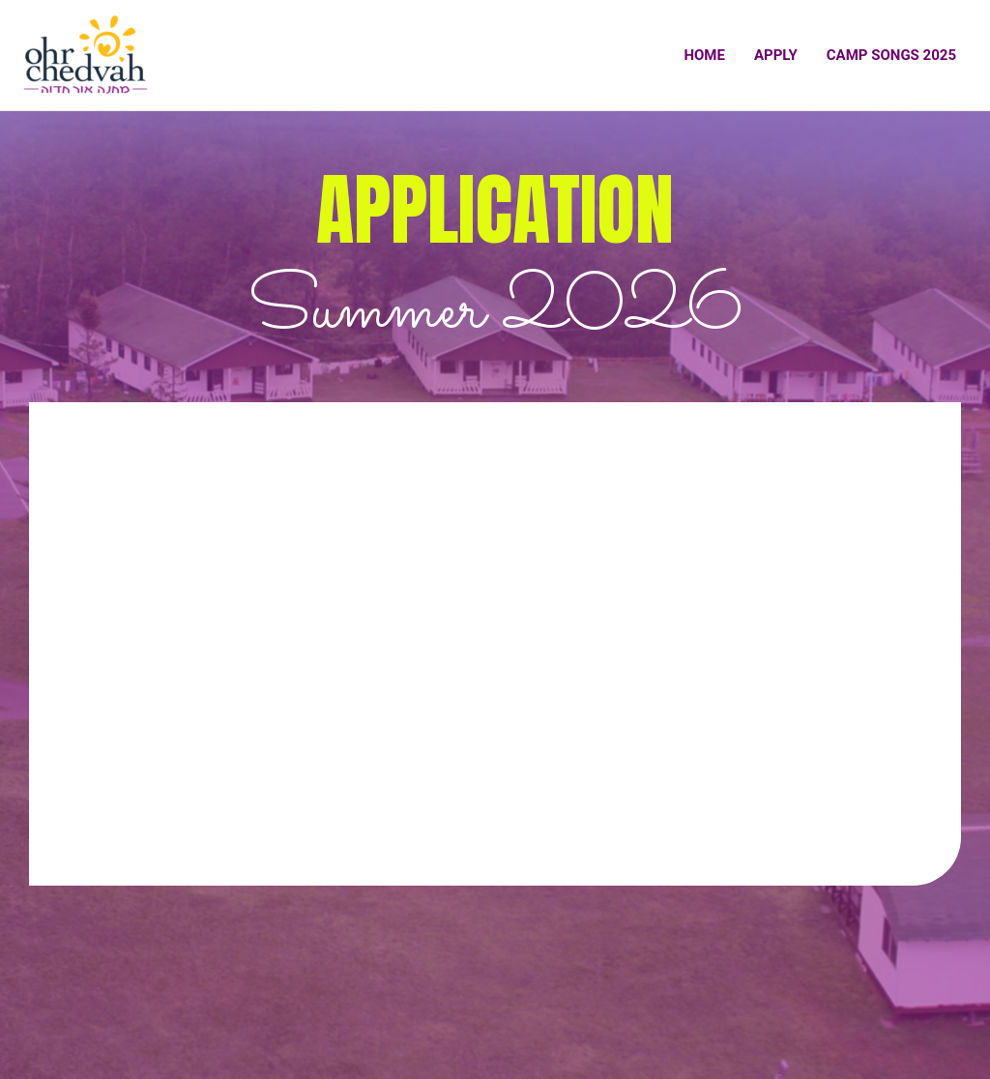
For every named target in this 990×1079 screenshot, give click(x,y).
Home (704, 55)
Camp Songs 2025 (891, 55)
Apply (776, 55)
